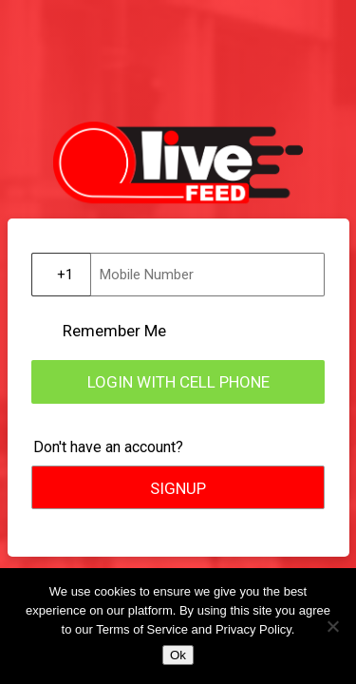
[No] (332, 626)
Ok (178, 655)
